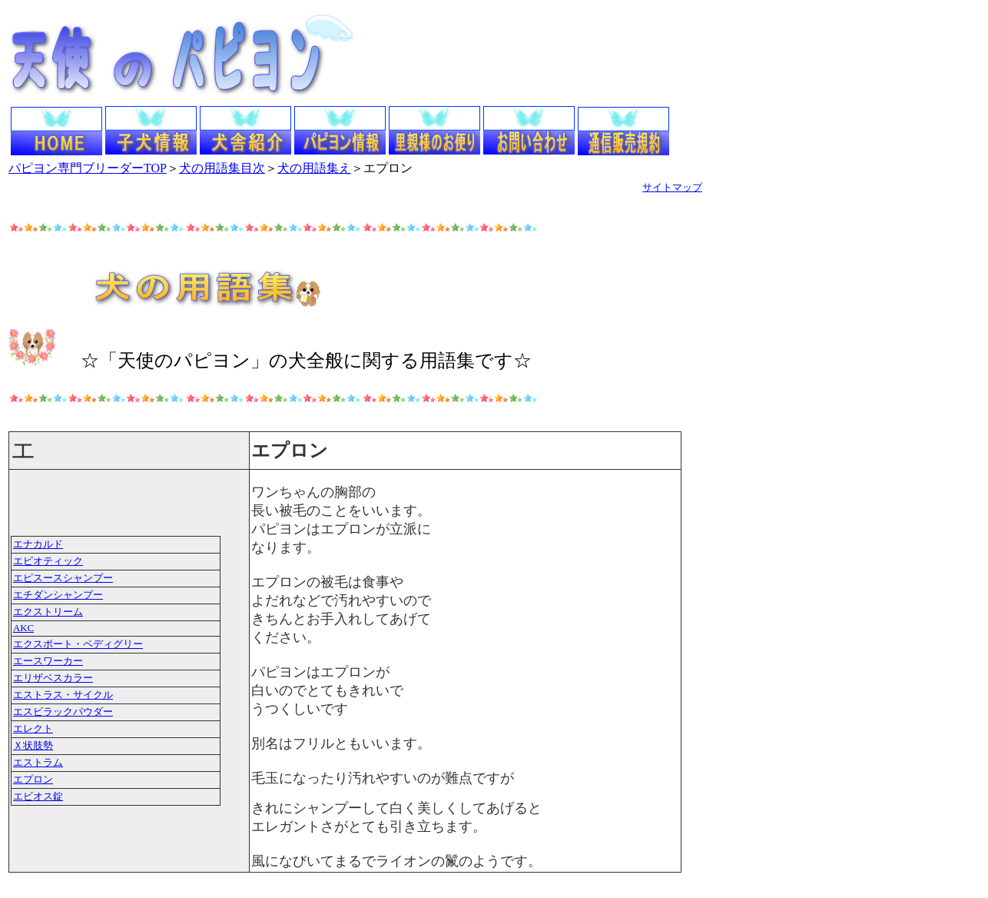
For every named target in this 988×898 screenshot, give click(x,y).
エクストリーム (48, 612)
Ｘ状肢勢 (33, 745)
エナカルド (38, 544)
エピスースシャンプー (63, 578)
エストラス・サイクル (63, 695)
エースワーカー (48, 661)
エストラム (38, 762)
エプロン (33, 779)
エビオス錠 (38, 796)
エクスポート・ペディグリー (78, 644)
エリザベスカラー (53, 678)
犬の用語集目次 (222, 168)
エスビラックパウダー (63, 712)
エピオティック (48, 561)
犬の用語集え (314, 168)
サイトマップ (672, 187)
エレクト (33, 728)
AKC (23, 628)
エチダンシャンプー (58, 595)
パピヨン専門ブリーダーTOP (87, 168)
